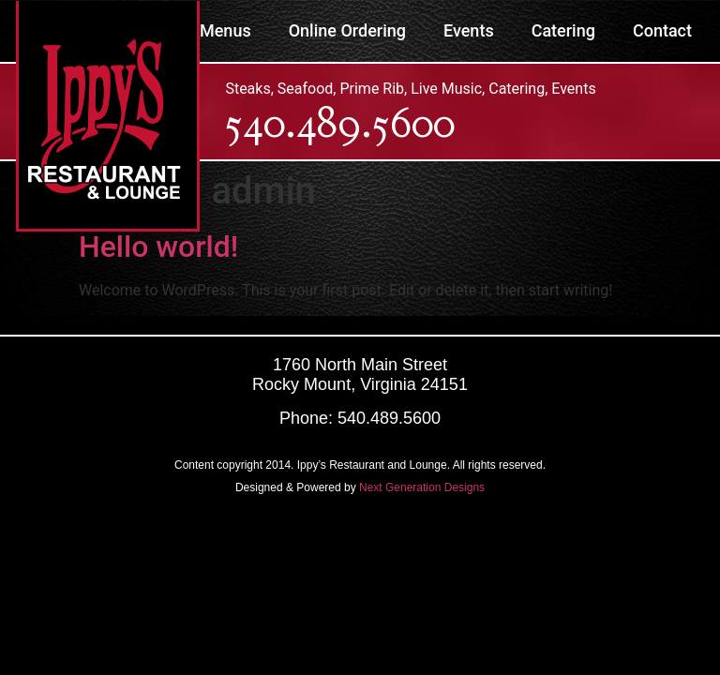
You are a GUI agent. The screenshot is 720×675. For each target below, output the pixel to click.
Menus (225, 30)
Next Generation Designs (422, 487)
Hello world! (158, 246)
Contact (662, 30)
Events (468, 30)
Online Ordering (347, 30)
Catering (563, 30)
